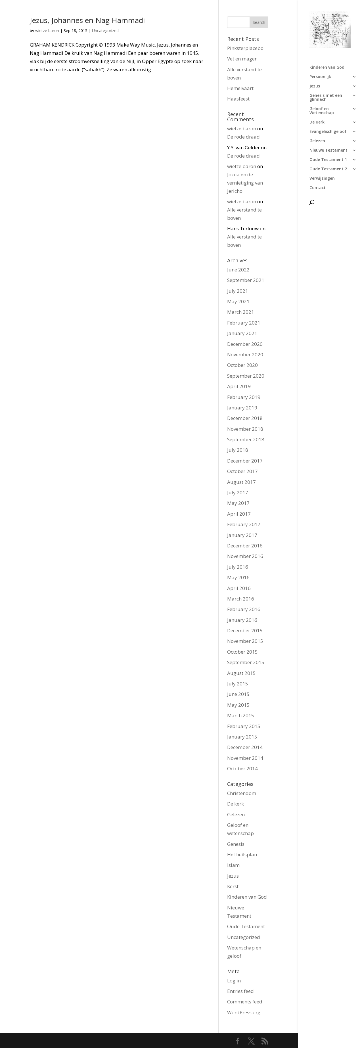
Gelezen (317, 141)
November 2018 (245, 429)
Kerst (232, 886)
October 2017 (242, 471)
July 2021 (237, 291)
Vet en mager (242, 58)
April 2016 (239, 588)
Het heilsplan (242, 854)
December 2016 (245, 545)
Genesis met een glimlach (325, 97)
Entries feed (240, 991)
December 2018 (245, 418)
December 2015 (245, 630)
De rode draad (243, 136)
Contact (317, 188)
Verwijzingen (322, 178)
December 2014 (245, 747)
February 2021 (243, 322)
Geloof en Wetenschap (321, 111)
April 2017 (239, 514)
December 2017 (245, 460)
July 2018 (237, 450)
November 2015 (245, 641)
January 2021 (242, 333)
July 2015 (237, 683)
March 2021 (240, 312)
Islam (233, 865)
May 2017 (238, 503)
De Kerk (317, 122)
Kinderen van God (326, 67)
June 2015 (238, 694)
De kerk (235, 803)
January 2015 (242, 736)
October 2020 (242, 365)
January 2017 (242, 535)
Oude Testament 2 (328, 169)
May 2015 (238, 705)
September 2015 (245, 662)
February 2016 (243, 609)
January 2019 (242, 407)
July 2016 (237, 567)
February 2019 (243, 397)
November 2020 (245, 354)
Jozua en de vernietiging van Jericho (245, 182)
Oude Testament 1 (328, 160)
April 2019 (239, 386)
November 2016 (245, 556)
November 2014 (245, 758)
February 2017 (243, 524)
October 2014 (242, 768)
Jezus (314, 86)
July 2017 (237, 492)
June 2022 (238, 269)
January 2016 (242, 620)
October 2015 (242, 652)
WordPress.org (243, 1012)
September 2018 (245, 439)
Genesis (235, 844)
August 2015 (241, 673)
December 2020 (245, 344)
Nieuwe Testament (328, 150)
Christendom (241, 793)
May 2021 (238, 301)
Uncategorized (105, 30)
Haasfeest (238, 98)
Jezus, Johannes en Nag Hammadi (87, 20)
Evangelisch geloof (328, 131)
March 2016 (240, 598)
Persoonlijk (320, 77)
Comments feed (244, 1001)
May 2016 (238, 577)
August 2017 (241, 482)
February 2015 (243, 726)
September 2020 (245, 376)
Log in (234, 980)
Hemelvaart (240, 88)
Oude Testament (246, 926)
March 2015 (240, 715)
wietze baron (47, 30)
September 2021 (245, 280)
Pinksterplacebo (245, 48)
